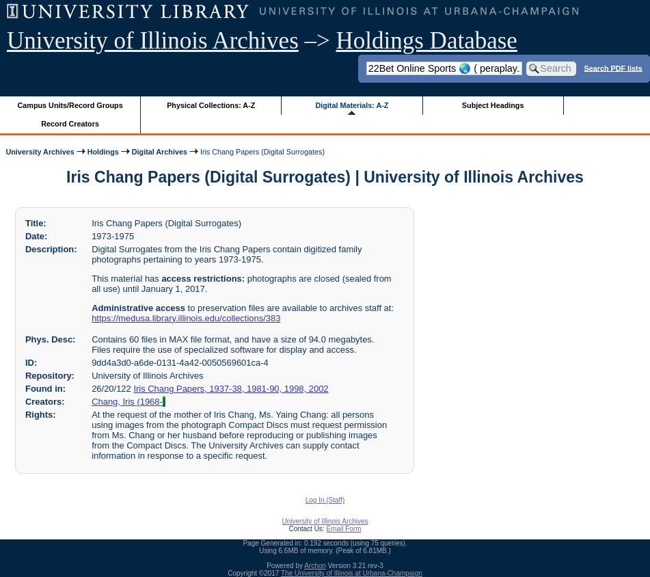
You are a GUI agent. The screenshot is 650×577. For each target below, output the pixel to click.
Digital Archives (159, 152)
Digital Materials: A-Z (351, 105)
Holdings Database (426, 40)
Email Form (343, 529)
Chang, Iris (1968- (128, 402)
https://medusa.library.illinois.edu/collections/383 (186, 318)
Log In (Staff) (325, 500)
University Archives (39, 152)
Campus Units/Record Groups (70, 105)
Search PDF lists (613, 68)
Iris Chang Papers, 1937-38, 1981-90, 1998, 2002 (230, 389)
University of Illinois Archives (153, 40)
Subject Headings (493, 105)
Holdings (103, 152)
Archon (315, 565)
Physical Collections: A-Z (211, 105)
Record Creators (70, 124)
